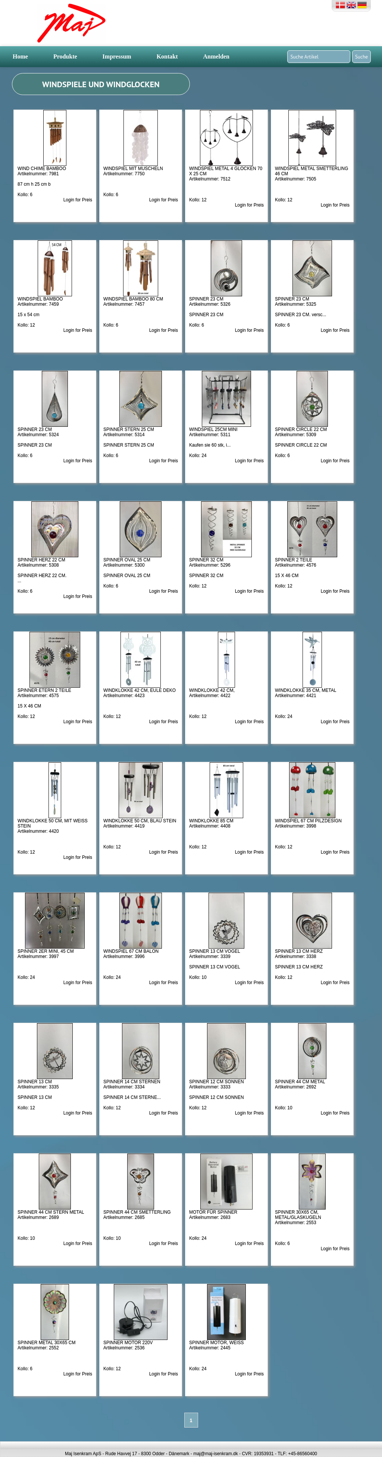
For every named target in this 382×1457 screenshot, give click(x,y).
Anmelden (216, 56)
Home (20, 56)
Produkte (65, 56)
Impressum (117, 56)
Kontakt (167, 56)
